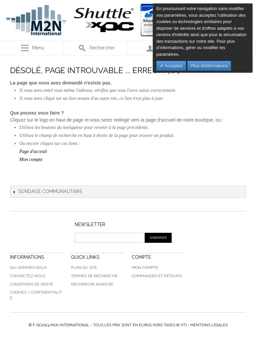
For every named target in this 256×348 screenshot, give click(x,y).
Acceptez (173, 65)
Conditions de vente (31, 284)
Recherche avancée (92, 284)
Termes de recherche (94, 276)
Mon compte (31, 159)
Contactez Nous (27, 276)
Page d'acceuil (33, 151)
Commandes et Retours (157, 276)
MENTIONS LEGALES (209, 325)
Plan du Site (84, 267)
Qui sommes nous (28, 267)
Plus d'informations (209, 65)
